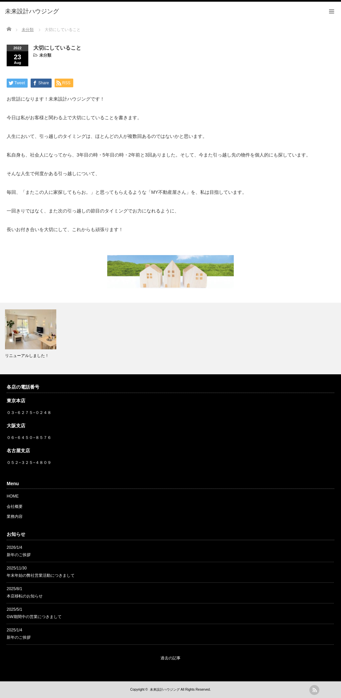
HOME (13, 496)
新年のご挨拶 (19, 554)
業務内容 (15, 516)
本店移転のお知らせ (25, 596)
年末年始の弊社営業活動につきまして (41, 575)
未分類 (45, 55)
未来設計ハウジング (165, 689)
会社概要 (15, 506)
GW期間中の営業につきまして (34, 616)
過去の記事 (170, 658)
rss (314, 690)
